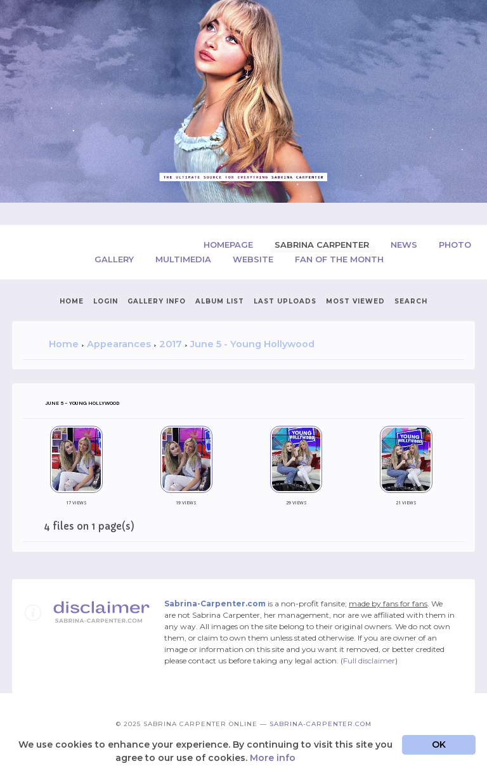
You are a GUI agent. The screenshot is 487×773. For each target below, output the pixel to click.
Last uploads (285, 301)
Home (72, 301)
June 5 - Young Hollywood (252, 344)
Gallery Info (156, 301)
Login (105, 301)
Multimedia (184, 259)
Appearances (119, 344)
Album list (219, 301)
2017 (170, 344)
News (405, 245)
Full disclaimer (369, 660)
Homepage (230, 245)
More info (272, 757)
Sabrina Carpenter (323, 245)
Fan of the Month (339, 259)
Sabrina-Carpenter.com (320, 724)
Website (254, 259)
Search (410, 301)
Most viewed (355, 301)
